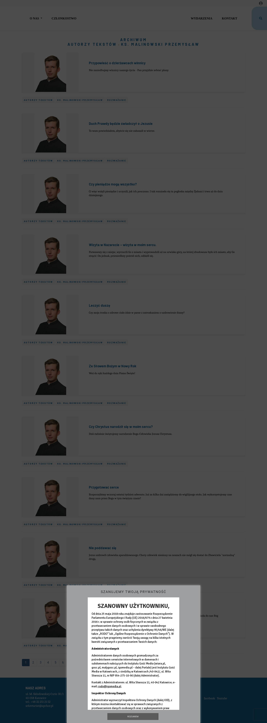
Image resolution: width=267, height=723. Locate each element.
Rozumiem (133, 716)
